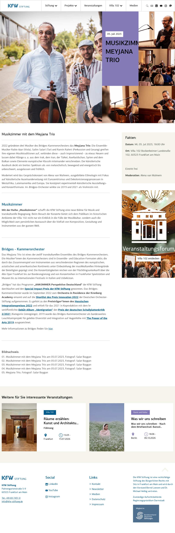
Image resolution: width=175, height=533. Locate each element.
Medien (134, 5)
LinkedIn (51, 484)
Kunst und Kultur (140, 412)
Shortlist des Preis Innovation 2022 (57, 297)
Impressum (96, 504)
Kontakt (94, 484)
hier (50, 328)
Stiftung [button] (51, 5)
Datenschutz (97, 499)
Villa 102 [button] (115, 5)
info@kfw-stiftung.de (12, 502)
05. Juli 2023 (114, 34)
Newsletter (96, 489)
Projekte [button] (71, 5)
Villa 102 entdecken (148, 258)
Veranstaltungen (93, 5)
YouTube (51, 490)
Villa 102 (50, 412)
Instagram (52, 496)
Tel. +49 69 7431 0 (11, 498)
